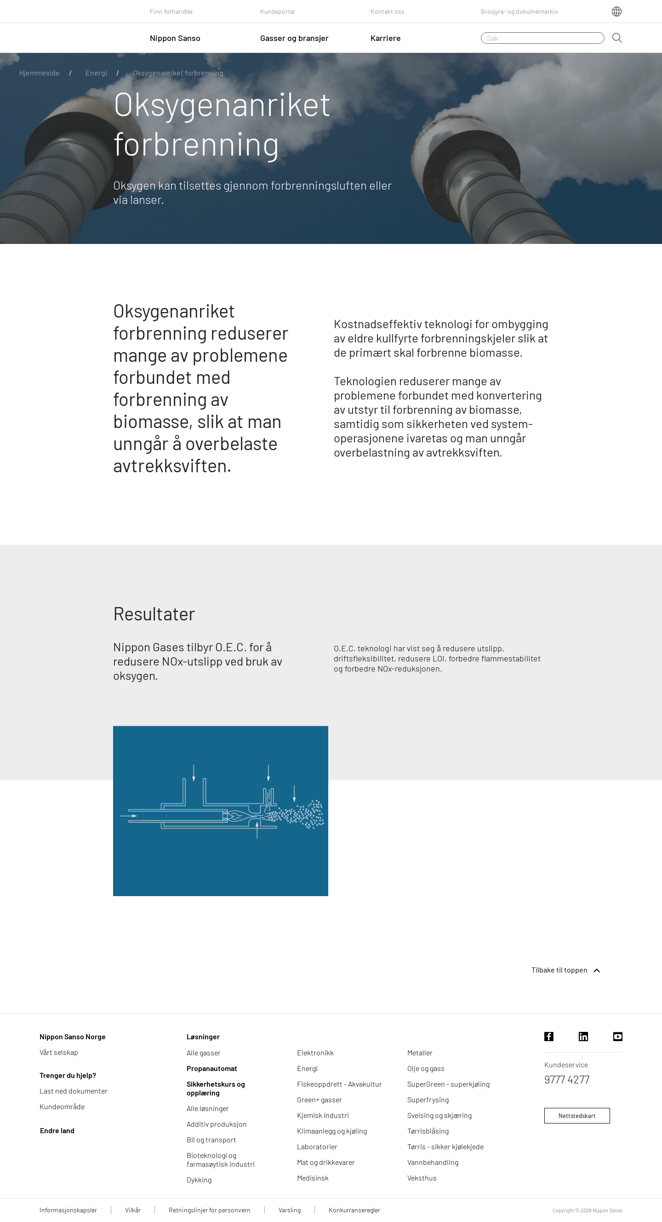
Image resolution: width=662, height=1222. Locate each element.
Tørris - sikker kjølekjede (445, 1146)
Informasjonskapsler (68, 1210)
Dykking (199, 1179)
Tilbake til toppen (566, 970)
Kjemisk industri (323, 1115)
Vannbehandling (432, 1162)
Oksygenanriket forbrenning (178, 72)
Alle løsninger (208, 1108)
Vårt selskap (59, 1052)
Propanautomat (212, 1068)
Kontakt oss (388, 11)
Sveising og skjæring (439, 1115)
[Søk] (543, 38)
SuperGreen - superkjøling (448, 1083)
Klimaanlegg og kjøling (332, 1130)
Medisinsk (313, 1177)
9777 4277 (566, 1079)
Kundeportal (277, 11)
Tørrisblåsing (428, 1130)
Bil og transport (211, 1139)
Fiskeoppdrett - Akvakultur (339, 1083)
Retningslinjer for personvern (210, 1210)
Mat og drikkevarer (326, 1162)
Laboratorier (317, 1146)
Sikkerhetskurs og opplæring (216, 1088)
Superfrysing (428, 1099)
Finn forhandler (171, 11)
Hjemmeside (39, 72)
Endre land (57, 1130)
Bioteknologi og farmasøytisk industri (221, 1159)
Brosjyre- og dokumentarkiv (519, 11)
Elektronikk (315, 1052)
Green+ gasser (319, 1099)
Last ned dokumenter (74, 1090)
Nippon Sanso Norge (73, 1036)
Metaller (420, 1052)
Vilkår (133, 1210)
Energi (96, 72)
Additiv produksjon (217, 1123)
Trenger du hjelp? (68, 1075)
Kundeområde (62, 1106)
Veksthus (422, 1177)
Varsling (290, 1210)
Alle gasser (204, 1052)
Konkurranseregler (354, 1210)
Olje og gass (426, 1068)
